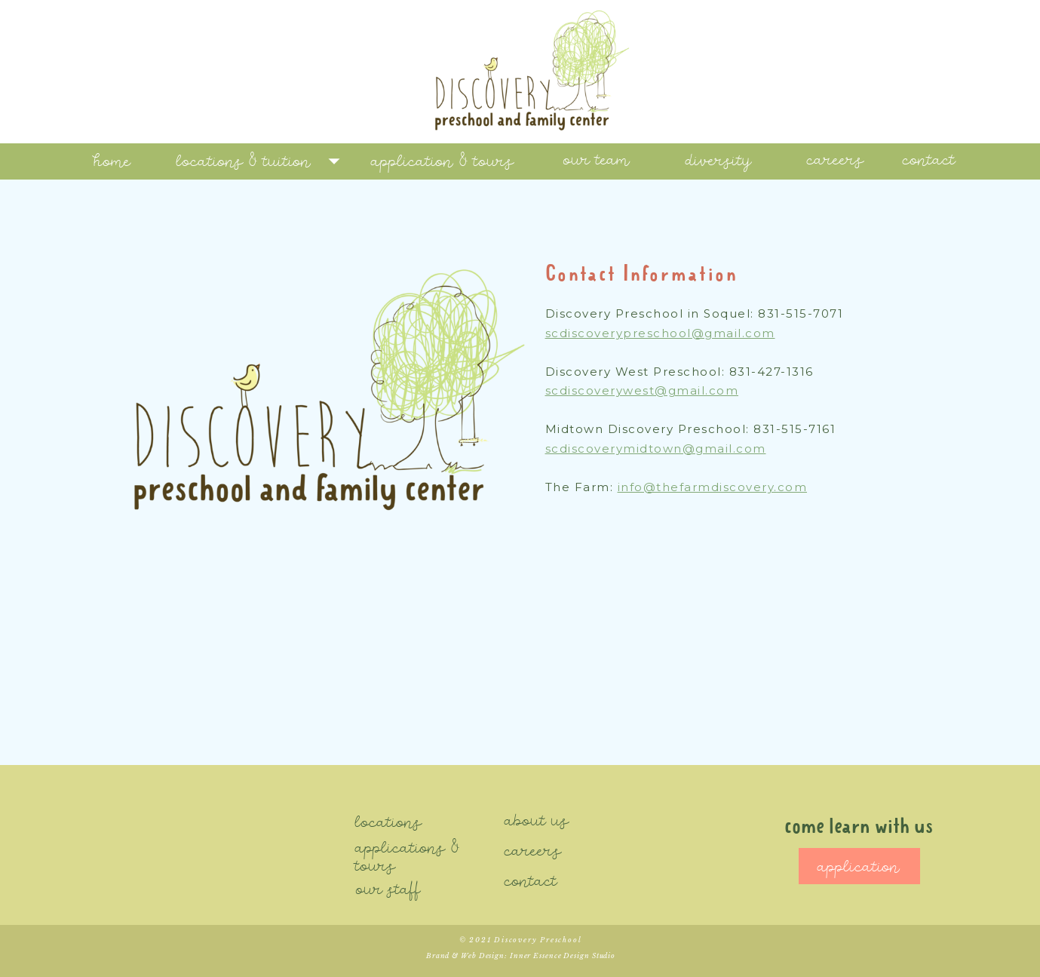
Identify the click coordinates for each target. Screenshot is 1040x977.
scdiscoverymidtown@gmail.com (655, 448)
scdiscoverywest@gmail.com (642, 390)
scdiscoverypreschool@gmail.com (660, 333)
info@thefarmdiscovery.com (713, 487)
